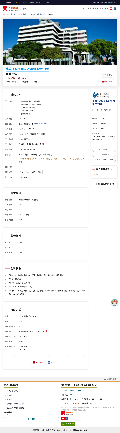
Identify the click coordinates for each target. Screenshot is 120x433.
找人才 (24, 3)
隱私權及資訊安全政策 (15, 404)
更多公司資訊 (104, 150)
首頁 (15, 14)
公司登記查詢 (104, 155)
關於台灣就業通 (13, 391)
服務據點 (31, 419)
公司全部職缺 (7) (104, 110)
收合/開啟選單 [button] (110, 379)
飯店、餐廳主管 (24, 124)
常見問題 (105, 3)
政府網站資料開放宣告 (15, 408)
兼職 (106, 9)
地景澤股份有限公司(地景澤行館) (32, 14)
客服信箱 (10, 395)
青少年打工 (87, 9)
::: (2, 3)
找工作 (17, 3)
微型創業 (38, 3)
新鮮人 (95, 9)
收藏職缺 (107, 75)
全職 (101, 9)
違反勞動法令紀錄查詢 (104, 160)
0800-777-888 (75, 391)
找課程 (30, 3)
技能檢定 (45, 3)
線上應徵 (107, 81)
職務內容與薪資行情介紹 (39, 124)
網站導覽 (97, 3)
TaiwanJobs (9, 3)
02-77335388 (75, 395)
